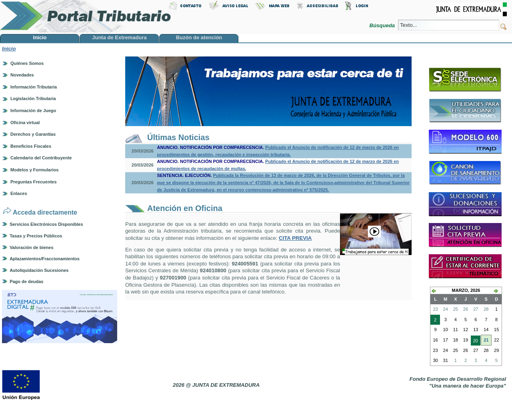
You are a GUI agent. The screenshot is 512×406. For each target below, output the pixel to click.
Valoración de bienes (31, 247)
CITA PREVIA (295, 238)
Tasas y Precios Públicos (36, 235)
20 (474, 342)
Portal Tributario (85, 16)
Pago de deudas (26, 281)
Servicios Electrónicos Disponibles (46, 224)
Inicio (9, 49)
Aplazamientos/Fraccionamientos (45, 258)
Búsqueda (382, 25)
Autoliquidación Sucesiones (39, 270)
